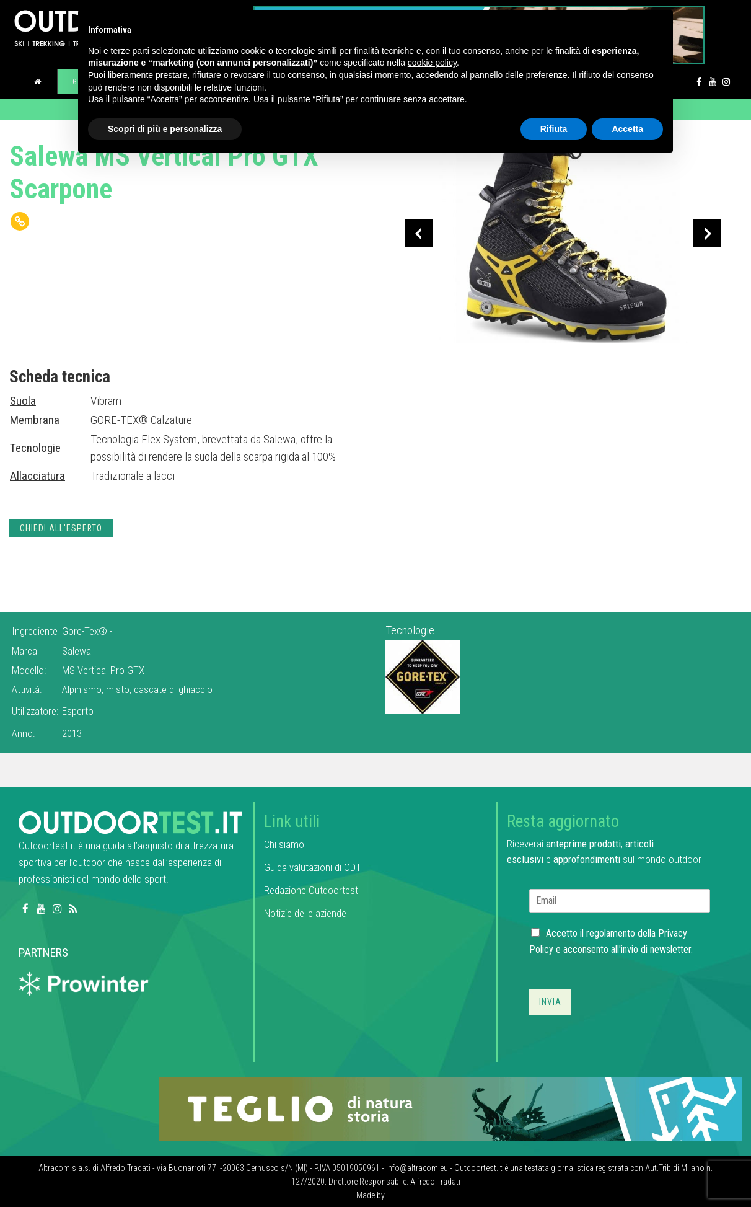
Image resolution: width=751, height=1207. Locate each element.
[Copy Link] (20, 221)
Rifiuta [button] (554, 129)
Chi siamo (284, 844)
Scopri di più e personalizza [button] (165, 129)
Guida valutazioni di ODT (312, 867)
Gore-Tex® (86, 631)
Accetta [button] (627, 129)
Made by (371, 1195)
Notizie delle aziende (305, 913)
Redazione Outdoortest (311, 890)
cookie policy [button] (432, 63)
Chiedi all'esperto (61, 528)
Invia (550, 1002)
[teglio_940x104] (450, 1108)
